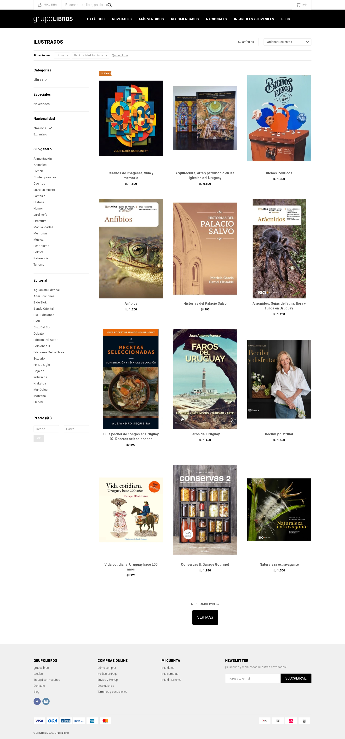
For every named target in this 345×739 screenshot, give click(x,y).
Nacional (89, 55)
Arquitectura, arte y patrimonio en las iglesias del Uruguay (205, 175)
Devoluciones (106, 685)
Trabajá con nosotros (47, 679)
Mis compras (169, 673)
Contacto (39, 685)
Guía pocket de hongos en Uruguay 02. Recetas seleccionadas (131, 436)
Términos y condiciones (112, 691)
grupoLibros (41, 667)
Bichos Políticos (279, 173)
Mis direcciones (171, 679)
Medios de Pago (107, 673)
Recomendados (185, 19)
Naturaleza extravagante (279, 564)
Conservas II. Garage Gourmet (205, 564)
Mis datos (167, 667)
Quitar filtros (120, 55)
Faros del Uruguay (205, 434)
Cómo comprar (107, 667)
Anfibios (131, 303)
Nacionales (216, 19)
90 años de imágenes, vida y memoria (131, 175)
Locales (38, 673)
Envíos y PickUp (108, 679)
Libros (60, 55)
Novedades (122, 19)
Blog (285, 19)
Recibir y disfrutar (279, 434)
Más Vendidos (151, 19)
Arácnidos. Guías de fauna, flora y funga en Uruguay (279, 306)
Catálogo (96, 19)
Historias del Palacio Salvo (205, 303)
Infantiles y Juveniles (254, 19)
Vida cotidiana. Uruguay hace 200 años (130, 567)
